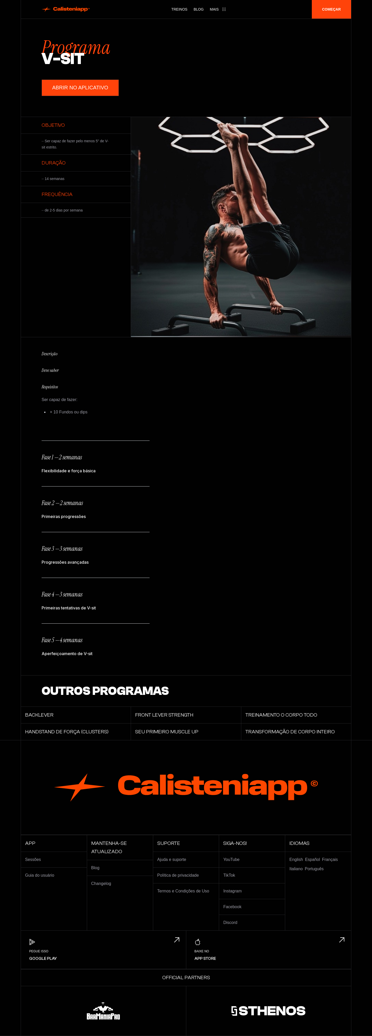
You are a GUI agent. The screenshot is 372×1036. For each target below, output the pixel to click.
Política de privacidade (178, 875)
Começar (331, 9)
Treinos (179, 9)
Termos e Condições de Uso (183, 891)
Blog (198, 9)
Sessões (33, 859)
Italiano (296, 869)
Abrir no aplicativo (80, 88)
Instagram (232, 891)
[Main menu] (218, 9)
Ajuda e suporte (171, 859)
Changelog (101, 883)
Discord (230, 922)
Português (314, 869)
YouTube (231, 859)
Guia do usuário (39, 875)
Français (330, 859)
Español (312, 859)
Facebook (232, 907)
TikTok (229, 875)
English (296, 859)
